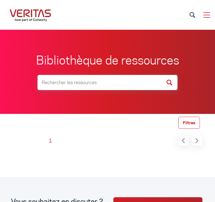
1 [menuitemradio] (50, 140)
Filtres (189, 123)
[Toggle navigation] (206, 15)
